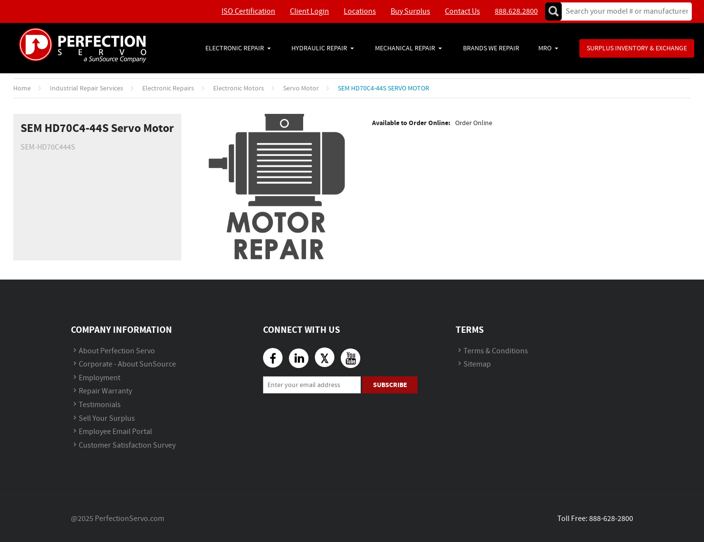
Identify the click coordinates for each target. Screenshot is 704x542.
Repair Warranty (105, 391)
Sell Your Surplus (107, 418)
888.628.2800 (516, 11)
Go (553, 11)
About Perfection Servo (117, 351)
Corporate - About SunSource (127, 364)
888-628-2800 (611, 519)
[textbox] (623, 11)
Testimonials (100, 405)
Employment (99, 378)
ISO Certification (248, 11)
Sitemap (477, 364)
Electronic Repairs (168, 88)
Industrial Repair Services (86, 88)
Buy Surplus (410, 11)
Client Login (309, 11)
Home (22, 88)
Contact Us (462, 11)
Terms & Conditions (495, 351)
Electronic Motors (238, 88)
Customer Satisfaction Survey (127, 445)
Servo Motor (301, 88)
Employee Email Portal (115, 432)
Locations (360, 11)
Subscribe (390, 385)
